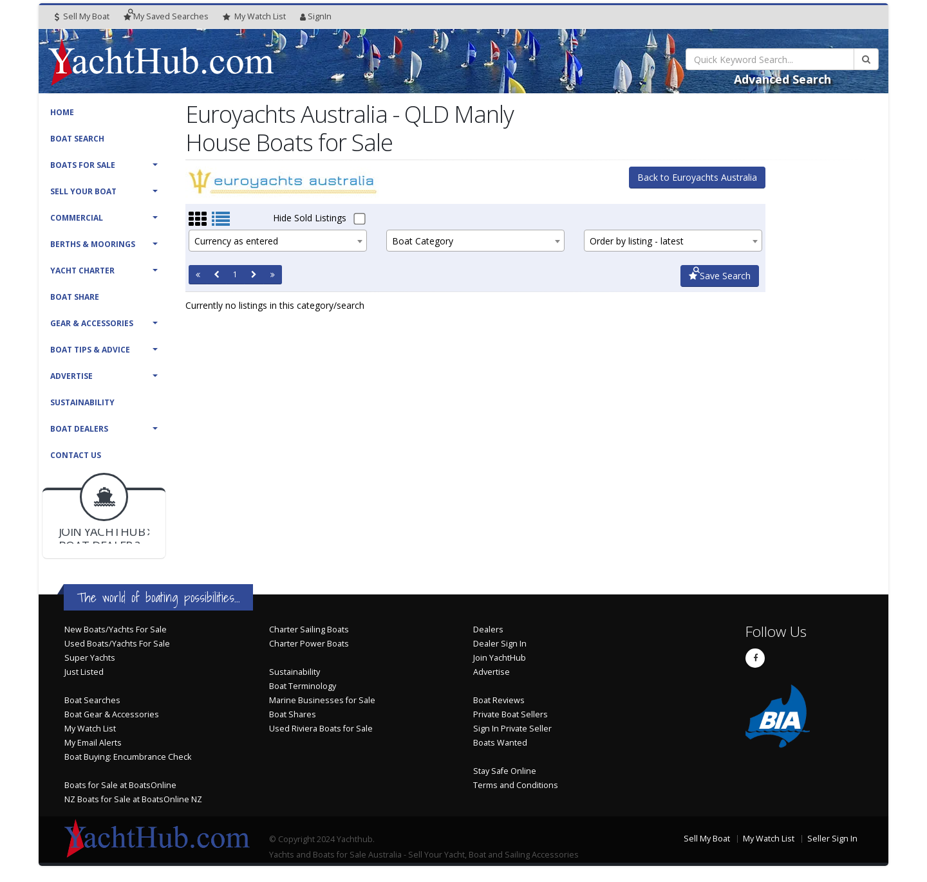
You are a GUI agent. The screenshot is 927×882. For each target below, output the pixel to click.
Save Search (720, 276)
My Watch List (90, 728)
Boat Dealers (79, 428)
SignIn (316, 16)
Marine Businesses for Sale (322, 700)
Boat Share (74, 296)
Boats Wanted (500, 742)
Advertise (71, 376)
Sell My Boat (82, 16)
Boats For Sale (82, 165)
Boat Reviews (499, 700)
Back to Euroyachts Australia (697, 177)
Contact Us (75, 455)
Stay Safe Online (504, 771)
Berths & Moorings (92, 244)
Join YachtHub (499, 657)
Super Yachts (89, 657)
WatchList (254, 16)
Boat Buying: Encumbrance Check (127, 756)
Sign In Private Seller (512, 728)
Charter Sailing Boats (309, 629)
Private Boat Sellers (510, 714)
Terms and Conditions (515, 785)
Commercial (76, 217)
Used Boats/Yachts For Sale (117, 643)
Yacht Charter (82, 270)
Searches (166, 16)
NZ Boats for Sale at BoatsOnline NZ (133, 799)
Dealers (488, 629)
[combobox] (278, 241)
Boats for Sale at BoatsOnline (120, 785)
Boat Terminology (302, 686)
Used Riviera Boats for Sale (321, 728)
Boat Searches (92, 700)
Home (62, 112)
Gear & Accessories (91, 323)
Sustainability (82, 402)
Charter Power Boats (309, 643)
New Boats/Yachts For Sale (115, 629)
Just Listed (84, 671)
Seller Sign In (832, 838)
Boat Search (77, 138)
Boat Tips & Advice (90, 349)
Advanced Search (782, 79)
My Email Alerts (93, 742)
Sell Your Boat (83, 191)
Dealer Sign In (500, 643)
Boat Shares (292, 714)
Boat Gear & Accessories (111, 714)
